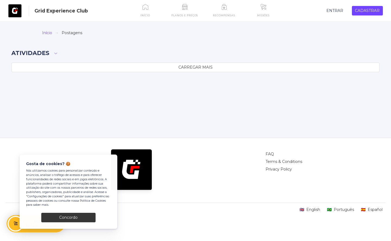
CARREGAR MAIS (195, 67)
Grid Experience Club (61, 11)
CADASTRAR (367, 10)
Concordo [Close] (68, 217)
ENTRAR (334, 10)
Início (47, 32)
